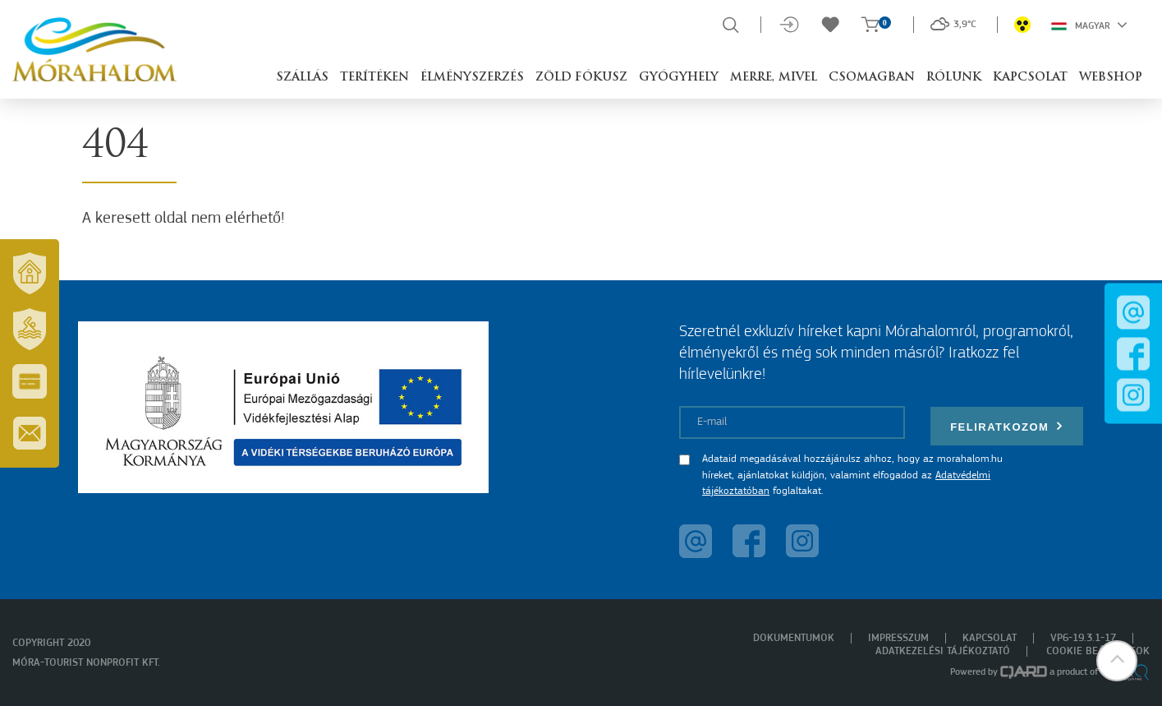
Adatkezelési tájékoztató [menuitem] (942, 651)
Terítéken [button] (374, 78)
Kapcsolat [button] (1030, 78)
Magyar (1089, 24)
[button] (1116, 660)
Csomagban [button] (872, 78)
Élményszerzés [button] (472, 78)
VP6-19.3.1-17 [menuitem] (1083, 638)
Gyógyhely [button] (679, 78)
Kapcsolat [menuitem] (989, 638)
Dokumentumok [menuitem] (793, 638)
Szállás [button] (302, 78)
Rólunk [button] (953, 78)
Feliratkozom (1006, 426)
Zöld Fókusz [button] (581, 78)
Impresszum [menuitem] (898, 638)
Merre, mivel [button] (773, 78)
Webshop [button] (1110, 78)
